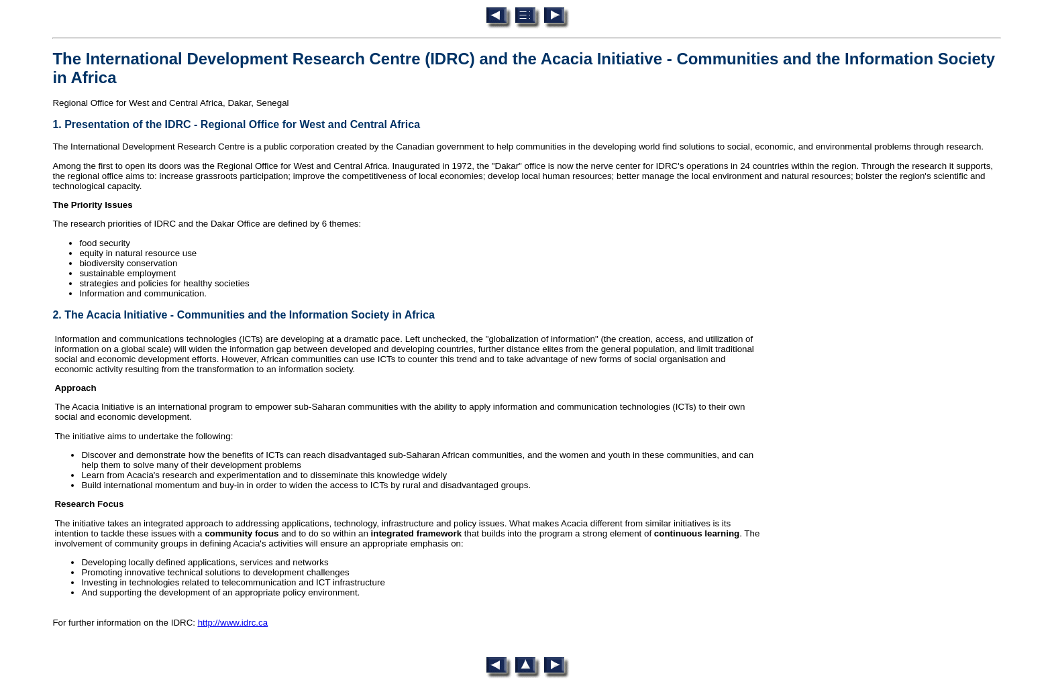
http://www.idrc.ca (233, 623)
